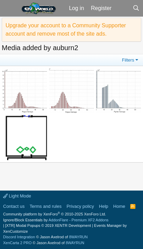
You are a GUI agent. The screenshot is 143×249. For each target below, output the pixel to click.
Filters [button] (128, 60)
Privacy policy (80, 206)
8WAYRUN (78, 237)
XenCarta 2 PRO (17, 243)
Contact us (14, 206)
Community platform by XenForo (54, 214)
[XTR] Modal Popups (48, 225)
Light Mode (17, 196)
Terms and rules (45, 206)
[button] (10, 8)
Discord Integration (19, 237)
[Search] (136, 8)
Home (119, 206)
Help (103, 206)
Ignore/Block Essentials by (55, 220)
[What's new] (122, 8)
